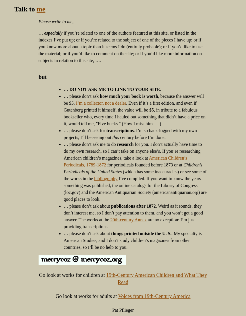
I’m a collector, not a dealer (101, 103)
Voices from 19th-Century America (154, 296)
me (41, 9)
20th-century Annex (128, 219)
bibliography (105, 178)
